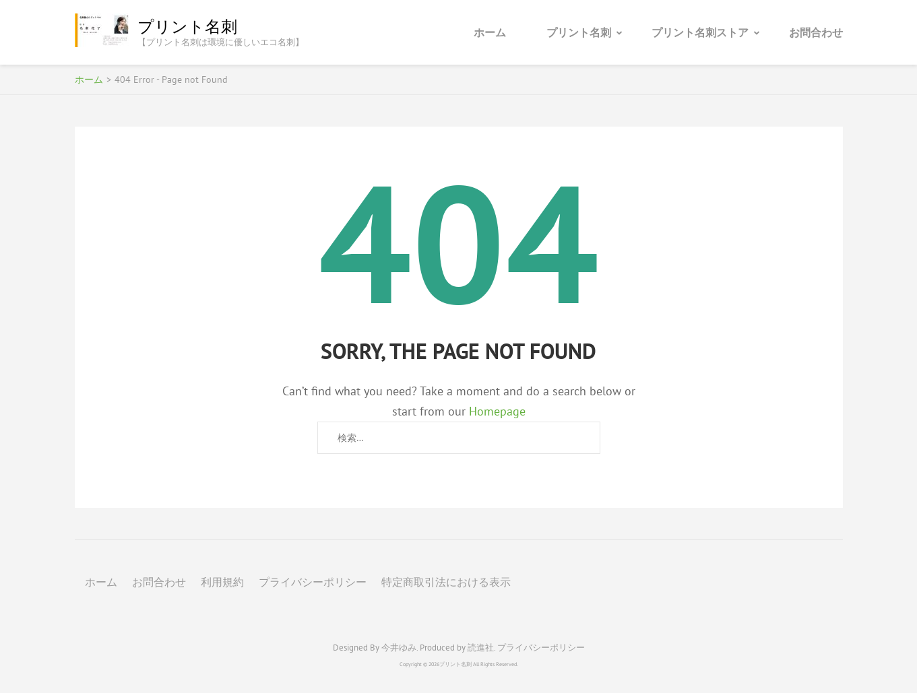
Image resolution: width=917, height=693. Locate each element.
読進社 (481, 647)
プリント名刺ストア (700, 32)
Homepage (497, 411)
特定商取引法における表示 (446, 582)
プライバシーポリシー (313, 582)
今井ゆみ (398, 647)
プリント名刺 (187, 26)
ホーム (490, 32)
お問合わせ (816, 32)
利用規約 (222, 582)
